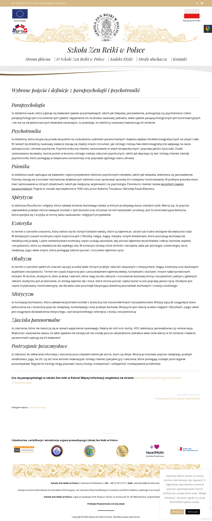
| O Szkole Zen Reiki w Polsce (79, 59)
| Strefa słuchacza (151, 59)
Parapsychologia (37, 407)
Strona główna (38, 59)
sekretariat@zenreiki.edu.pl (147, 483)
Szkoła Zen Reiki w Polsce (106, 49)
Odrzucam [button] (192, 511)
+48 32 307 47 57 (118, 483)
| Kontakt (179, 59)
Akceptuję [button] (177, 511)
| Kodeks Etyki (120, 59)
